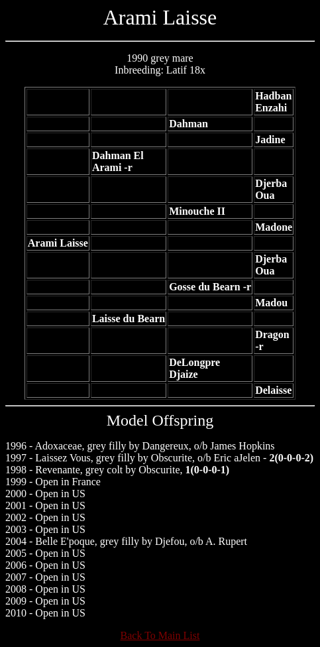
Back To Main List (160, 635)
